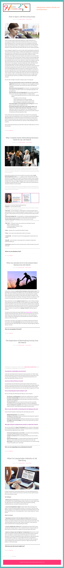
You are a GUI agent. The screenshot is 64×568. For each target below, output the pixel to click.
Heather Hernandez (16, 8)
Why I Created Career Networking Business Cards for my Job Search (22, 138)
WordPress (40, 561)
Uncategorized (11, 255)
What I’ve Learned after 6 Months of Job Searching (22, 459)
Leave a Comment (28, 267)
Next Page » (14, 555)
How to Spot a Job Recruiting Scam (22, 16)
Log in (43, 561)
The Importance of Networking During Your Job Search (22, 341)
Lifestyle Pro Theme (28, 561)
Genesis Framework (35, 561)
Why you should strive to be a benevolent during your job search (22, 263)
